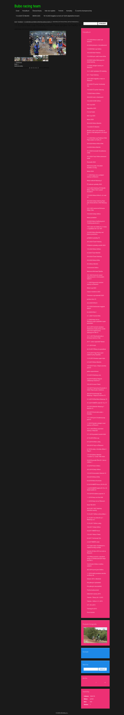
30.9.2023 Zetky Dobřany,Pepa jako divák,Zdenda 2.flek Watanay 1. (97, 202)
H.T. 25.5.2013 (91, 605)
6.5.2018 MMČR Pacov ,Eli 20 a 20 (97, 484)
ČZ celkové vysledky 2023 (94, 184)
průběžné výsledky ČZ (93, 238)
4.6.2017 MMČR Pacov (93, 531)
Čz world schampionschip (83, 11)
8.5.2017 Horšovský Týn (94, 538)
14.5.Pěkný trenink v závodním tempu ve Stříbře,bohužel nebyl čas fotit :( (96, 558)
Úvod (17, 11)
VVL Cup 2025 (91, 104)
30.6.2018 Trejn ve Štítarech (95, 445)
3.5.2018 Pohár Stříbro (93, 466)
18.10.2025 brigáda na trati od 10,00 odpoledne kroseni (61, 16)
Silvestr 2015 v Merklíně (94, 579)
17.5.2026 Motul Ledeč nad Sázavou (95, 40)
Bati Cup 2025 (91, 116)
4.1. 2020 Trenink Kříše (93, 316)
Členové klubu (37, 11)
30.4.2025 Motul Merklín (94, 123)
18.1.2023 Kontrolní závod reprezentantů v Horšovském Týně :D (95, 277)
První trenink (91, 612)
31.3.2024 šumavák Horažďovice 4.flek (96, 152)
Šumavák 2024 (91, 162)
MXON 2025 (36, 16)
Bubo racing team (27, 6)
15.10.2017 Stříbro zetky (94, 523)
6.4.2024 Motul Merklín (94, 147)
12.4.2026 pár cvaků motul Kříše (96, 56)
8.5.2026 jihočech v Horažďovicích (97, 45)
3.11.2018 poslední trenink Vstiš (96, 434)
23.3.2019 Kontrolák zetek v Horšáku (95, 413)
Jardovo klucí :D (91, 299)
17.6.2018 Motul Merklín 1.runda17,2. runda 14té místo (96, 455)
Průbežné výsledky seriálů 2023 (96, 245)
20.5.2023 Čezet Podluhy (94, 242)
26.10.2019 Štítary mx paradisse (96, 349)
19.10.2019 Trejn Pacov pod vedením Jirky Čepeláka (95, 354)
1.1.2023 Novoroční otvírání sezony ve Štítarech (95, 283)
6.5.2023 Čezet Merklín (93, 253)
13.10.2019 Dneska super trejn (96, 358)
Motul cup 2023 (91, 288)
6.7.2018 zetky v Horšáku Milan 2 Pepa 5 (96, 450)
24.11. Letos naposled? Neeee (96, 342)
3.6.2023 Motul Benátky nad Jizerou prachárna (95, 233)
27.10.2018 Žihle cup (93, 438)
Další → (16, 64)
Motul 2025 (90, 119)
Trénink (60, 11)
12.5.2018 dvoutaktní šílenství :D (96, 473)
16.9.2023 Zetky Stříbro (94, 214)
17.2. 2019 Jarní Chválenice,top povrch (96, 418)
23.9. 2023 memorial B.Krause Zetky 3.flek (96, 209)
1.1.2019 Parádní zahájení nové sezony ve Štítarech (96, 424)
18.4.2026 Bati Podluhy (94, 53)
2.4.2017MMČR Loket (93, 542)
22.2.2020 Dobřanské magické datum (96, 307)
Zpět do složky (18, 66)
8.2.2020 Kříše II (91, 312)
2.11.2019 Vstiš (91, 345)
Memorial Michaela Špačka (95, 271)
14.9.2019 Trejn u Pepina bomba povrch (96, 367)
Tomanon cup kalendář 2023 (95, 295)
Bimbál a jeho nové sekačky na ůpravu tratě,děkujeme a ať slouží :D (97, 132)
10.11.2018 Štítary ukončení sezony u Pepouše (95, 429)
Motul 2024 (90, 171)
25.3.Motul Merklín (92, 264)
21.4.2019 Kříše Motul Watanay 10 (97, 399)
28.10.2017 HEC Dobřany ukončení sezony (94, 509)
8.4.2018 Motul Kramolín (94, 481)
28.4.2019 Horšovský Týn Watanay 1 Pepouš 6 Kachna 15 (96, 394)
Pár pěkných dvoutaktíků (94, 586)
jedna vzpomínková (92, 371)
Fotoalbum (25, 11)
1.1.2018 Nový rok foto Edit (95, 497)
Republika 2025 (91, 108)
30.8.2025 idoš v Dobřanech (95, 97)
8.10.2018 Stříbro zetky (94, 442)
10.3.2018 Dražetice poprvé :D (96, 493)
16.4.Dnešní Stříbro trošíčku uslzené (95, 565)
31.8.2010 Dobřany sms (94, 375)
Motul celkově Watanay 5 (94, 180)
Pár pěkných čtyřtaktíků (94, 582)
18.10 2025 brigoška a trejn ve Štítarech (96, 79)
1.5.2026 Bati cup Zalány (94, 49)
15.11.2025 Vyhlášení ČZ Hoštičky (97, 71)
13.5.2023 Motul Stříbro (94, 249)
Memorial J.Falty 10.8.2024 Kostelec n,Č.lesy (95, 166)
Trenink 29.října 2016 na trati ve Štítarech (96, 552)
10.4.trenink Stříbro (92, 267)
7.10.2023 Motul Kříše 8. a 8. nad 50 (96, 196)
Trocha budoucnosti (93, 590)
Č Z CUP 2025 (91, 112)
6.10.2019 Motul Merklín (94, 362)
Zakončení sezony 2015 (94, 594)
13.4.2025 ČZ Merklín (22, 16)
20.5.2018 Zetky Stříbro (94, 469)
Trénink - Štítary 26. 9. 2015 (95, 597)
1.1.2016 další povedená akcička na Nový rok (96, 574)
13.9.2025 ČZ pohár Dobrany (95, 90)
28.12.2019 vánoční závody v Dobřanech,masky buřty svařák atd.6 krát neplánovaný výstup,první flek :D (96, 329)
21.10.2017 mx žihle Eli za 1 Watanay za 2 (95, 518)
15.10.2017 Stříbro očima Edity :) (96, 514)
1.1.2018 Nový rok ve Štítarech (96, 501)
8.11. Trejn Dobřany (93, 75)
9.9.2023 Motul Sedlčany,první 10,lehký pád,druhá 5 (96, 222)
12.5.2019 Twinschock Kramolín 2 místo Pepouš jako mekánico (97, 389)
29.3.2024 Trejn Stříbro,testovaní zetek (96, 157)
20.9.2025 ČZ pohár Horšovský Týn (96, 85)
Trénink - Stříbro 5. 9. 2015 (95, 601)
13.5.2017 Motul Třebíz (94, 534)
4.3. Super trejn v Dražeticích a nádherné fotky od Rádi (96, 546)
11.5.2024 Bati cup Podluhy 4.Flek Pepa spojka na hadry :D (37, 21)
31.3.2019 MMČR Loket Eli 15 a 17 (97, 403)
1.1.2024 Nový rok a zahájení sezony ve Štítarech (95, 176)
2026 (98, 682)
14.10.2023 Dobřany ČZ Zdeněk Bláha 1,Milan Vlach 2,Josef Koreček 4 (96, 190)
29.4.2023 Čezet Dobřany (94, 256)
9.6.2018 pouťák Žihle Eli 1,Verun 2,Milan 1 (96, 461)
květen (93, 682)
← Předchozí (18, 62)
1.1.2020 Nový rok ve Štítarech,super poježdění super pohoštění (96, 321)
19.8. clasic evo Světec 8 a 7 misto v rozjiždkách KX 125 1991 (97, 227)
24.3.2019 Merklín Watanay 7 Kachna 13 (95, 407)
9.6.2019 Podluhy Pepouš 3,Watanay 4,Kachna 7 (94, 379)
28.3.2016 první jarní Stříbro (95, 570)
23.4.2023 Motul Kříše (93, 260)
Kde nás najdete (50, 11)
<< (85, 682)
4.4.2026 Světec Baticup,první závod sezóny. (95, 61)
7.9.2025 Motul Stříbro (93, 93)
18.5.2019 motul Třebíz (94, 384)
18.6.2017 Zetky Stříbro (94, 527)
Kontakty (69, 11)
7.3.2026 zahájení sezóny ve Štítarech (95, 66)
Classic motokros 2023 (93, 292)
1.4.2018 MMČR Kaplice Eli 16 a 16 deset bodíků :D (97, 489)
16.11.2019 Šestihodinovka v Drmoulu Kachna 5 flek (95, 337)
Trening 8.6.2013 (92, 609)
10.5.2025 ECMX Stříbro (94, 101)
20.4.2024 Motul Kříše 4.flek (95, 143)
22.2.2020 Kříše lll (92, 303)
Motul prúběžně (91, 217)
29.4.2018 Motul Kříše (93, 477)
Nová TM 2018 (91, 505)
